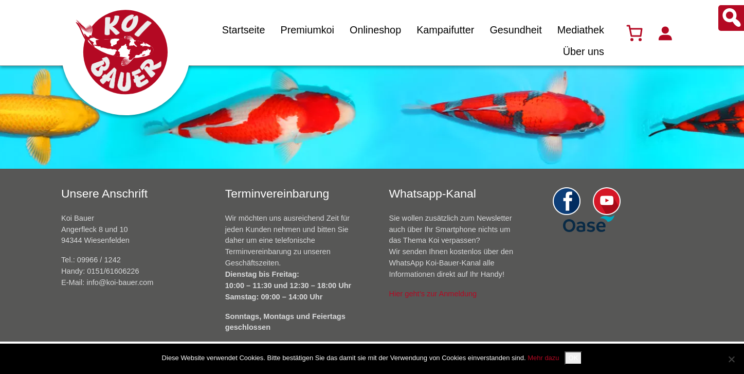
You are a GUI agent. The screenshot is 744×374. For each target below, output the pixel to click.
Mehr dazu (543, 358)
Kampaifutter (445, 29)
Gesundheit (515, 29)
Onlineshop (375, 29)
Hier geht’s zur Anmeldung (433, 294)
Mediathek (580, 29)
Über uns (583, 51)
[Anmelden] (665, 33)
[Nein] (731, 359)
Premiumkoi (307, 29)
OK (573, 358)
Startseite (243, 29)
